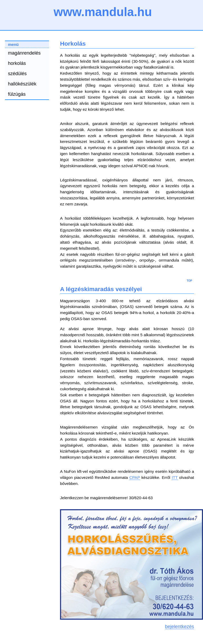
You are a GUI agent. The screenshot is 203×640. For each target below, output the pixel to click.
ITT (175, 477)
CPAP (134, 477)
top (189, 280)
